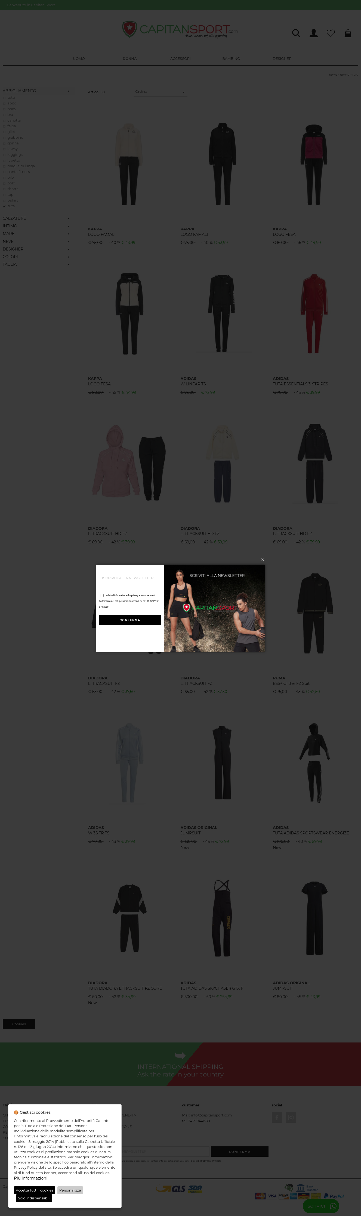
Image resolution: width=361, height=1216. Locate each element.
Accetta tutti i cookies (34, 1190)
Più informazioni (30, 1178)
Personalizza (70, 1190)
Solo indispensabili (34, 1198)
